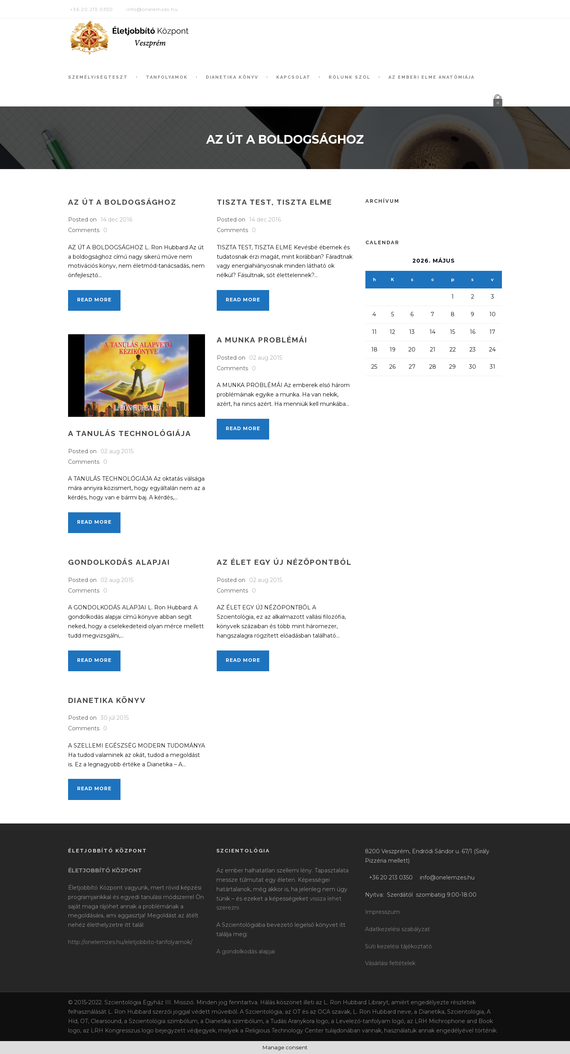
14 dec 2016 (116, 219)
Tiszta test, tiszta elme (274, 202)
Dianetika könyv (232, 77)
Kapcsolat (293, 77)
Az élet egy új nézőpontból (284, 562)
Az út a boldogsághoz (122, 202)
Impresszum (382, 911)
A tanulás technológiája (129, 433)
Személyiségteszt (98, 77)
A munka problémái (262, 339)
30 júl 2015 (115, 717)
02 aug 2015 (117, 451)
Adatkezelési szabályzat (397, 929)
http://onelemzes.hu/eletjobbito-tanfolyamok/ (130, 942)
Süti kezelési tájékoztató (398, 946)
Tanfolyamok (167, 77)
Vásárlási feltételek (390, 963)
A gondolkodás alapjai (245, 951)
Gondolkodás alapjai (119, 562)
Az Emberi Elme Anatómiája (431, 77)
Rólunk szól (349, 77)
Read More (94, 300)
